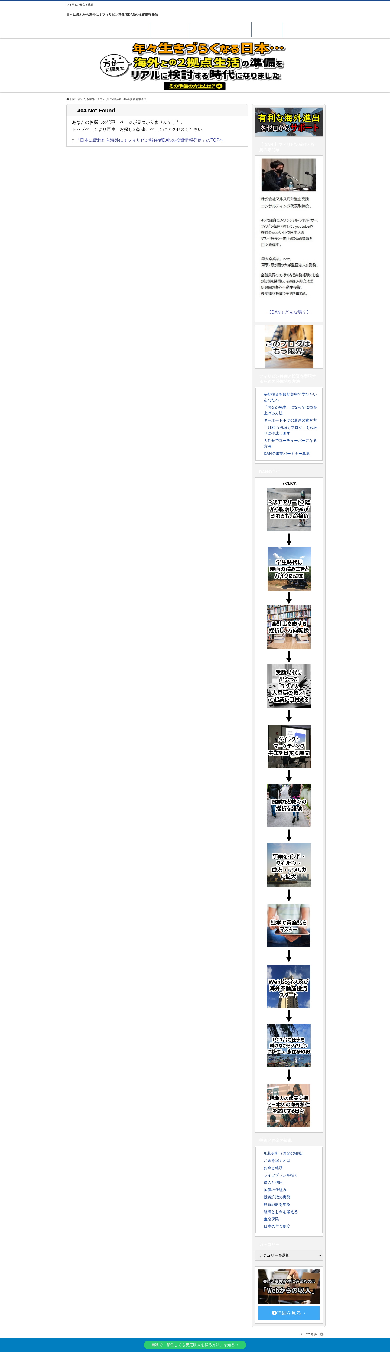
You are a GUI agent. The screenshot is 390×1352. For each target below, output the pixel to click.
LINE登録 (267, 28)
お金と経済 (273, 1168)
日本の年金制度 (277, 1226)
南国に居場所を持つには (220, 28)
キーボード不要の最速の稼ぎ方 (290, 420)
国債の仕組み (275, 1190)
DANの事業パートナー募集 (287, 453)
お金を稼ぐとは (277, 1160)
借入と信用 (273, 1182)
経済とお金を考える (281, 1212)
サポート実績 (170, 28)
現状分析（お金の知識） (285, 1153)
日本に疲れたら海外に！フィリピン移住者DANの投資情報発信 (112, 15)
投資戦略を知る (277, 1204)
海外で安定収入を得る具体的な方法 (108, 28)
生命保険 (271, 1219)
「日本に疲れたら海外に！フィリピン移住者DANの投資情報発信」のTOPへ (149, 140)
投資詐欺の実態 (277, 1197)
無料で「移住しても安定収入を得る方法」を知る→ (195, 1345)
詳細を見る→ (289, 1313)
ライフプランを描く (281, 1175)
